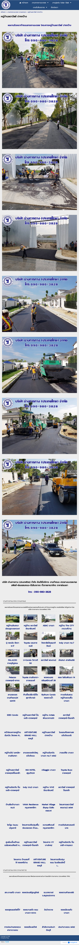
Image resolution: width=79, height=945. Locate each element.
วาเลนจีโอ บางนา (66, 752)
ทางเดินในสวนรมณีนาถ (66, 826)
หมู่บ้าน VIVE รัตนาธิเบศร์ (48, 789)
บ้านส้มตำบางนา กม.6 (12, 806)
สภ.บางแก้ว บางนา (12, 892)
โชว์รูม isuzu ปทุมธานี (12, 826)
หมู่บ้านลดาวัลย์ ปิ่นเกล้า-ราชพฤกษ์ (31, 716)
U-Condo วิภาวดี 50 (30, 662)
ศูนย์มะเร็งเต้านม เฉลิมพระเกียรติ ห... (12, 844)
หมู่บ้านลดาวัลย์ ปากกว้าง (48, 734)
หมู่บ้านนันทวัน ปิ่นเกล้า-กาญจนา (66, 844)
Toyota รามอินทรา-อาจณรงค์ (30, 679)
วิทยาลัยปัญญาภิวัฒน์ (48, 644)
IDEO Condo (12, 715)
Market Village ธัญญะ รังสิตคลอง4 (48, 807)
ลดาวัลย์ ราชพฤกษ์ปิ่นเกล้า (66, 789)
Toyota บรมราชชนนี (30, 644)
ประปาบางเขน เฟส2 (66, 927)
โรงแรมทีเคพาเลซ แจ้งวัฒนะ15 (66, 734)
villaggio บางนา (48, 769)
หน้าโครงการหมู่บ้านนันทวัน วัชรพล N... (12, 734)
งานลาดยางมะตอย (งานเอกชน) (16, 12)
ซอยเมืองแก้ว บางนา (66, 911)
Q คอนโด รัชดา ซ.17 (12, 644)
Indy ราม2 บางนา (30, 787)
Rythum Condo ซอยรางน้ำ (48, 696)
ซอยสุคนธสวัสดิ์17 (12, 909)
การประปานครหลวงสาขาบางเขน (12, 928)
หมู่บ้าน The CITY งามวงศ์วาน (66, 627)
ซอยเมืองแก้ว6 (30, 927)
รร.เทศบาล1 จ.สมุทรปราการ (48, 894)
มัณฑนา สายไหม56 (66, 660)
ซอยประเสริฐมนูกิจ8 (30, 892)
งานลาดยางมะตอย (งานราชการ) (15, 870)
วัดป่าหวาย (48, 909)
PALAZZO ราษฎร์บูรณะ (12, 662)
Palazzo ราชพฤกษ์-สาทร (12, 679)
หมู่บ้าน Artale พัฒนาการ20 (48, 716)
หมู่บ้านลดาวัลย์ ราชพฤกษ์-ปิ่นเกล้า (30, 844)
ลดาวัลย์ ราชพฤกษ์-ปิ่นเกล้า (66, 716)
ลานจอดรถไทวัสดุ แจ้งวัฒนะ (30, 754)
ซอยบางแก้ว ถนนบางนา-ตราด (30, 911)
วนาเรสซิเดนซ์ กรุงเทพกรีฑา (48, 826)
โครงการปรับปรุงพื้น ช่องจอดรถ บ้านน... (30, 826)
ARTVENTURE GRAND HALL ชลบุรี (30, 735)
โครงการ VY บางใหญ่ (48, 844)
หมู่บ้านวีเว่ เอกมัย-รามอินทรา (12, 754)
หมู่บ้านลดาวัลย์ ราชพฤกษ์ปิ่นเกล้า (12, 771)
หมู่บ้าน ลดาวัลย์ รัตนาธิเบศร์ (30, 627)
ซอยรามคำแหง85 (66, 892)
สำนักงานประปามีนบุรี (48, 928)
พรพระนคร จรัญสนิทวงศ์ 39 (48, 679)
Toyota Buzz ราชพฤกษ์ (66, 771)
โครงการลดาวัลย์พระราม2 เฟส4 (66, 806)
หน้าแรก (3, 12)
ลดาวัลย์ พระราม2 (48, 660)
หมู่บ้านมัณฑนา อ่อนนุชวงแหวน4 (12, 627)
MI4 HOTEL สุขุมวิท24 (30, 771)
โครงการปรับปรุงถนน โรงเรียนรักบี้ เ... (57, 862)
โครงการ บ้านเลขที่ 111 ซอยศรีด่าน (21, 861)
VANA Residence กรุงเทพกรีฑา (30, 806)
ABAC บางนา (48, 625)
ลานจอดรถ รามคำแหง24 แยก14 (12, 697)
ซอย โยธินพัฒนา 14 (66, 677)
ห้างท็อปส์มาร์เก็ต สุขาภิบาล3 (30, 696)
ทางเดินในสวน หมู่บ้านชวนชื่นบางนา (66, 697)
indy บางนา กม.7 (66, 642)
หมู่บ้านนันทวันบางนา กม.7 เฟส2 (48, 754)
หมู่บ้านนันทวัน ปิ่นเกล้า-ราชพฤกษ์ (12, 789)
